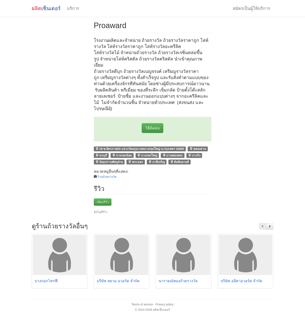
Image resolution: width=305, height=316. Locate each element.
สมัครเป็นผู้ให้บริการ (251, 8)
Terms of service (142, 304)
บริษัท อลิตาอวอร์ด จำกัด (241, 281)
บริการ (73, 8)
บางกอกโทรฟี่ (47, 281)
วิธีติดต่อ (152, 128)
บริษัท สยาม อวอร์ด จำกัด (118, 281)
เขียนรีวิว (103, 202)
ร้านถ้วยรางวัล (106, 176)
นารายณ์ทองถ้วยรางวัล (178, 281)
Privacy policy (164, 304)
